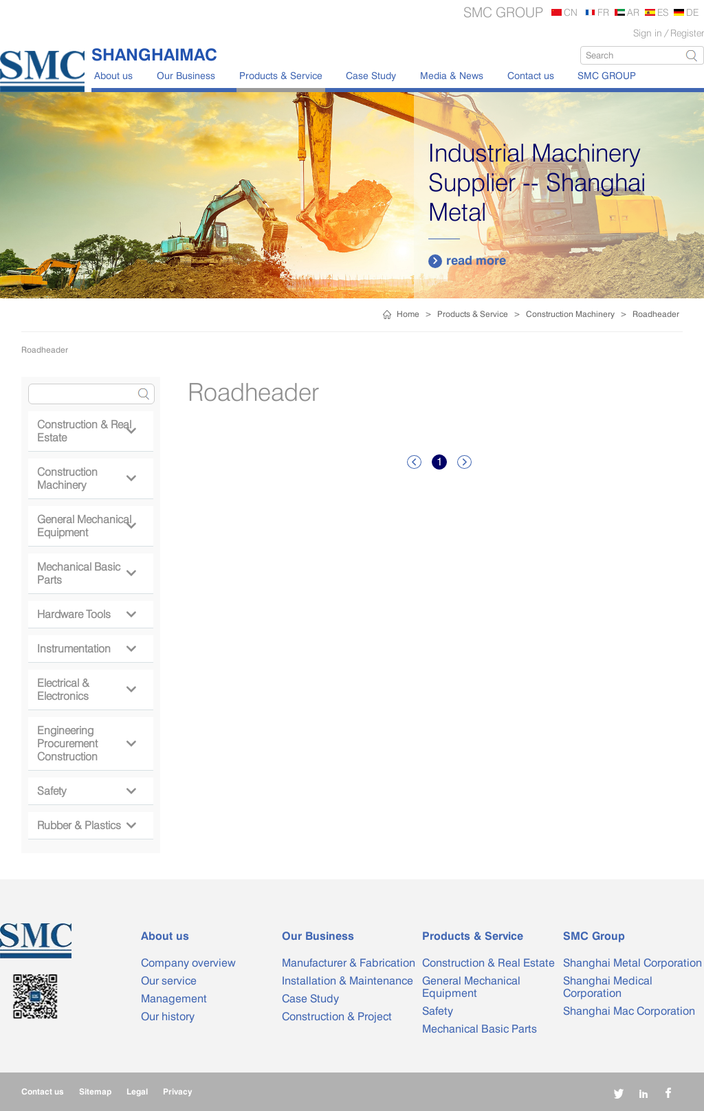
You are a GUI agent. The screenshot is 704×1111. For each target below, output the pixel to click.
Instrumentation (86, 648)
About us (113, 75)
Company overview (188, 962)
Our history (168, 1016)
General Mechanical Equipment (86, 526)
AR (633, 12)
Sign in (647, 32)
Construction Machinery (570, 314)
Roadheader (655, 314)
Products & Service (280, 75)
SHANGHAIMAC (154, 54)
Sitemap (95, 1091)
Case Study (371, 75)
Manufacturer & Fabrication (348, 962)
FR (603, 12)
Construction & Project (337, 1016)
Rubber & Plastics (86, 825)
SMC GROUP (607, 75)
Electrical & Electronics (86, 689)
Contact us (530, 75)
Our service (169, 980)
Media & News (451, 75)
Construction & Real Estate (86, 431)
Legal (137, 1091)
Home (408, 314)
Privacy (177, 1091)
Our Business (186, 75)
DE (692, 12)
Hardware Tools (86, 614)
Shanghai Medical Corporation (607, 987)
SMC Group (594, 936)
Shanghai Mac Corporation (629, 1011)
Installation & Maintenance (347, 980)
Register (687, 32)
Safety (86, 791)
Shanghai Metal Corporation (632, 962)
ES (662, 12)
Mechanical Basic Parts (86, 573)
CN (571, 12)
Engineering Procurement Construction (86, 743)
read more (467, 260)
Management (174, 998)
